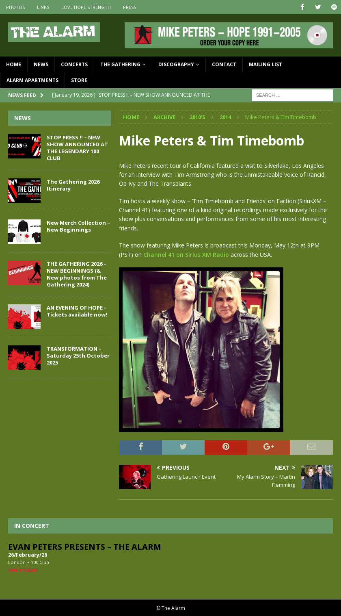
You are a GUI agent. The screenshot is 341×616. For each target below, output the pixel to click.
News (41, 64)
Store (79, 80)
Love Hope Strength (86, 7)
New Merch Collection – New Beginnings (78, 226)
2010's (197, 117)
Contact (224, 64)
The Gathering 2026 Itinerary (73, 185)
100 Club (40, 562)
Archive (164, 117)
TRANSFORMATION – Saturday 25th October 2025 (78, 355)
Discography (176, 64)
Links (43, 7)
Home (13, 64)
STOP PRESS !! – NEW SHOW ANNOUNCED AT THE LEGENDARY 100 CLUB (77, 148)
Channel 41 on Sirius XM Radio (186, 254)
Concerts (74, 64)
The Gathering (120, 64)
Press (129, 7)
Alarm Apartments (32, 80)
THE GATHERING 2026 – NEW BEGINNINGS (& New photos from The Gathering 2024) (77, 274)
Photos (15, 7)
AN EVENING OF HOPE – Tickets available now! (77, 311)
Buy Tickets (23, 570)
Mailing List (265, 64)
